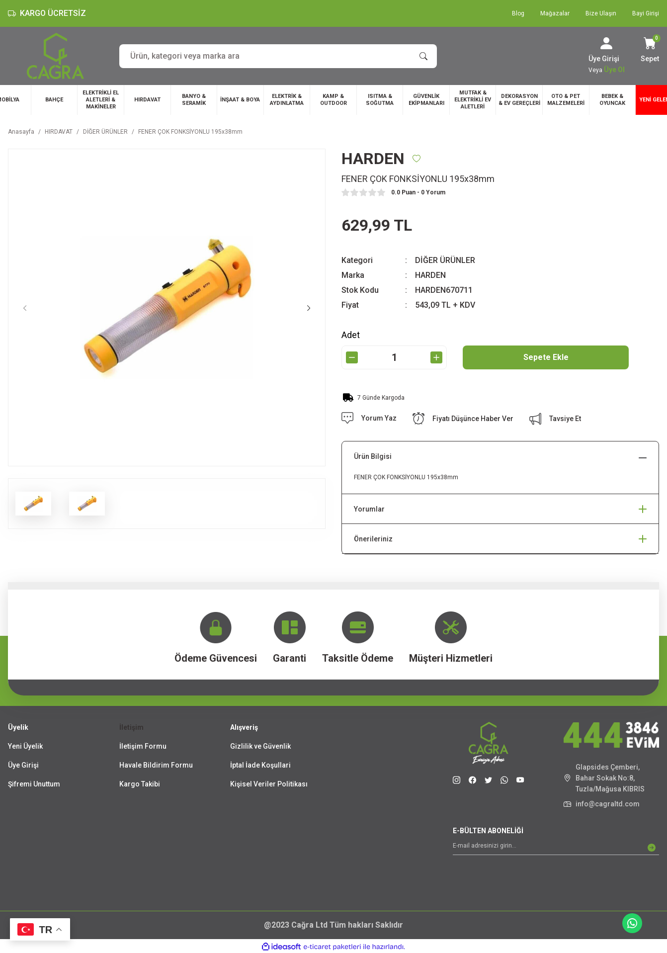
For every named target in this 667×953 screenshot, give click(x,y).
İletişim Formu (143, 746)
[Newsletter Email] (556, 847)
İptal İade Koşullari (260, 765)
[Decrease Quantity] (352, 357)
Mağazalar (555, 13)
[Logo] (55, 56)
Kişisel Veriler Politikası (269, 784)
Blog (518, 13)
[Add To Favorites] (416, 159)
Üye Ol (614, 70)
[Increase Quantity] (436, 357)
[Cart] (650, 50)
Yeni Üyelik (25, 746)
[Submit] (651, 847)
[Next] (309, 308)
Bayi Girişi (645, 13)
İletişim (131, 727)
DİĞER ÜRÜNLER (445, 260)
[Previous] (25, 308)
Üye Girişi (23, 765)
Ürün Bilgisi (373, 456)
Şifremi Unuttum (34, 784)
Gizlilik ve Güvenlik (260, 746)
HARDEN (430, 275)
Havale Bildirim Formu (156, 765)
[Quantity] (394, 357)
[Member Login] (606, 43)
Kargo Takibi (139, 784)
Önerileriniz (373, 539)
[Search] (278, 56)
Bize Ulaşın (600, 13)
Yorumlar (369, 509)
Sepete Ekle (546, 357)
